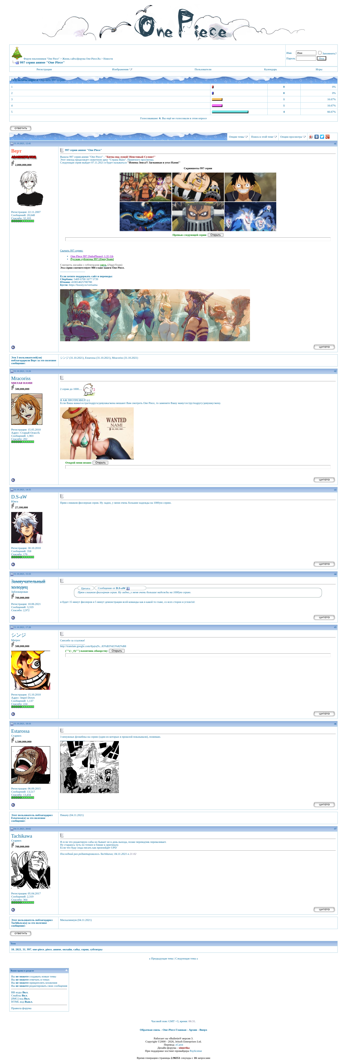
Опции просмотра (291, 136)
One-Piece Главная (175, 1029)
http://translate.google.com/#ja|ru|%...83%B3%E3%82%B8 (93, 646)
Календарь (270, 69)
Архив (193, 1029)
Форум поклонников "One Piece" (42, 58)
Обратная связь (150, 1029)
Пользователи (203, 69)
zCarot (179, 1044)
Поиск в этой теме (262, 136)
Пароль (290, 58)
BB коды (16, 992)
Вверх (203, 1029)
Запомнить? (327, 53)
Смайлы (16, 995)
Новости (108, 58)
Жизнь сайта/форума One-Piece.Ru (81, 58)
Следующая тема (185, 958)
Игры (319, 69)
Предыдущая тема (162, 958)
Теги (13, 943)
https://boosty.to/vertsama (83, 284)
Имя (289, 52)
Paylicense (196, 1050)
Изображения (120, 69)
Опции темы (236, 136)
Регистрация (44, 69)
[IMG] (15, 998)
